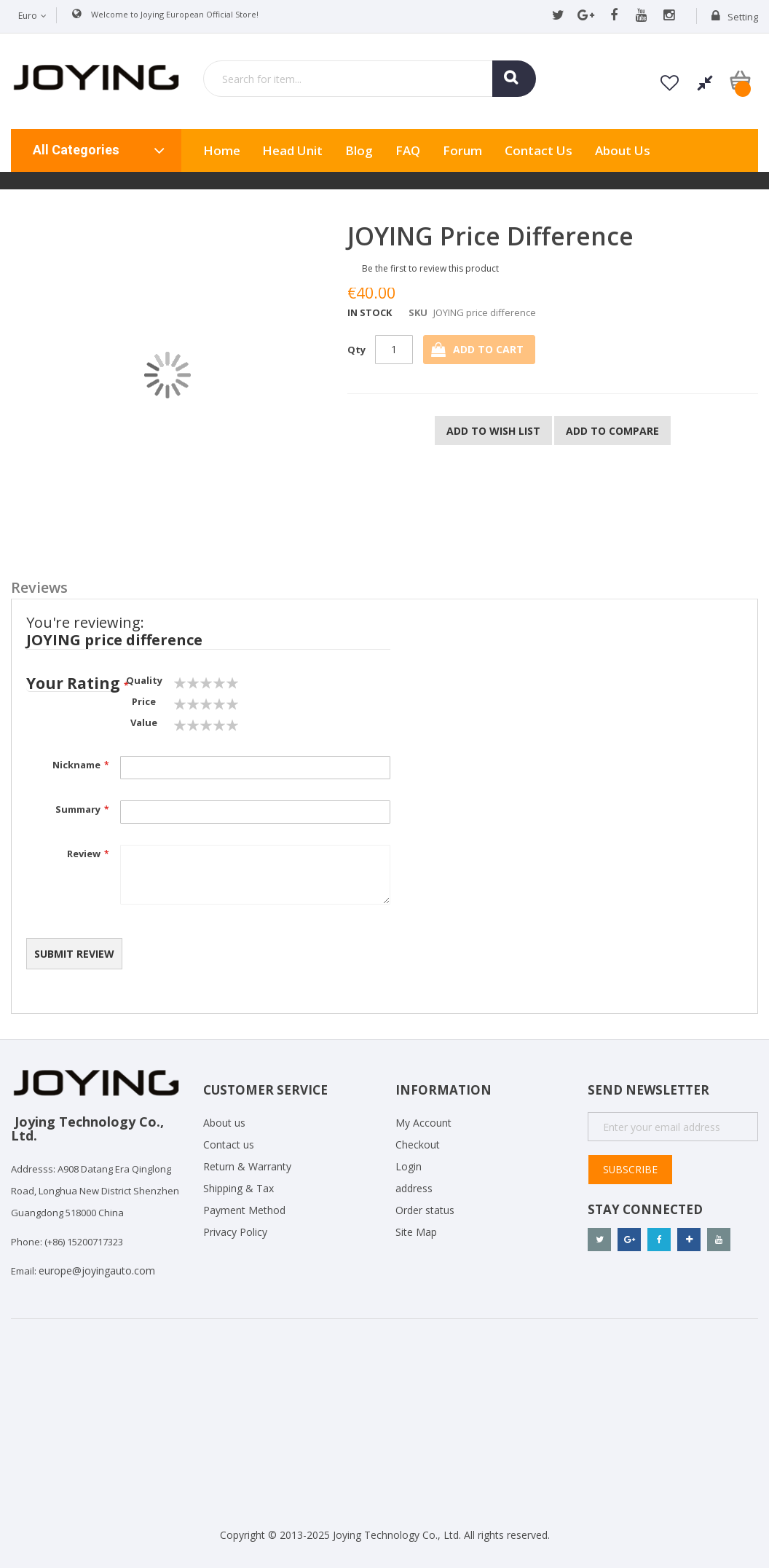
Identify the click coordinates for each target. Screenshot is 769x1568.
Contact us (228, 1144)
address (414, 1188)
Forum (462, 150)
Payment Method (244, 1210)
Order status (424, 1210)
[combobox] (369, 78)
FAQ (407, 150)
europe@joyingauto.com (97, 1270)
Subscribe (630, 1169)
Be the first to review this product (430, 268)
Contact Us (538, 150)
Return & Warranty (247, 1166)
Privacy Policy (235, 1232)
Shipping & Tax (238, 1188)
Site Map (416, 1232)
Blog (359, 150)
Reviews (39, 586)
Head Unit (292, 150)
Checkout (417, 1144)
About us (622, 150)
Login (408, 1166)
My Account (423, 1123)
